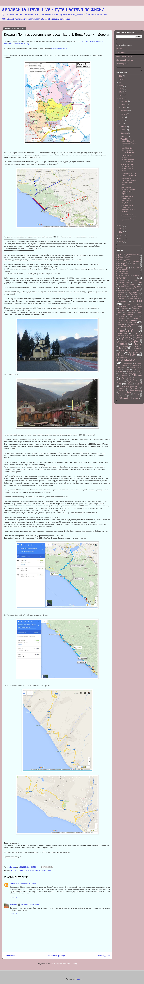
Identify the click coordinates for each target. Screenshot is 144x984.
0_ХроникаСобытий (123, 290)
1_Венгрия (120, 298)
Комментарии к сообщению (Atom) (64, 964)
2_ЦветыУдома (134, 367)
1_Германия (121, 301)
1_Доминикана (121, 306)
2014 (121, 229)
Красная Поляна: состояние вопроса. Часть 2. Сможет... (128, 209)
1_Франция (121, 344)
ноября (124, 104)
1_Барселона (134, 294)
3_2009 (126, 369)
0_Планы (134, 280)
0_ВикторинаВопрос (132, 254)
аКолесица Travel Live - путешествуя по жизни (53, 9)
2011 (121, 238)
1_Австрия (133, 293)
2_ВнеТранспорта (121, 357)
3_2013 (139, 371)
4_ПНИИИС (119, 388)
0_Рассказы (128, 284)
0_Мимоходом (121, 266)
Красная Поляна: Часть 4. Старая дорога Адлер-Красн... (127, 191)
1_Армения (119, 294)
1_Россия (134, 333)
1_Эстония (124, 350)
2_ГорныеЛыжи (45, 870)
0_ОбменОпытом (122, 273)
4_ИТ (118, 384)
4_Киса (129, 384)
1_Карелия (134, 310)
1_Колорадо (129, 312)
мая (122, 123)
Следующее (9, 955)
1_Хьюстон (138, 344)
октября (124, 107)
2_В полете (120, 355)
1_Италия (120, 310)
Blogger (78, 979)
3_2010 (135, 369)
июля (123, 117)
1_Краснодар (120, 316)
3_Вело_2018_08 (121, 375)
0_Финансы (130, 288)
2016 (121, 98)
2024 (121, 76)
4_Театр (136, 394)
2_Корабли (138, 363)
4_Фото (134, 396)
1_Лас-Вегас (120, 318)
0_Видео (119, 254)
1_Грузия (136, 304)
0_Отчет (14, 870)
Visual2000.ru (121, 53)
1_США (138, 335)
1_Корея (139, 312)
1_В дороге (134, 296)
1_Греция (127, 304)
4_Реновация (120, 390)
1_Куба (137, 316)
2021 (121, 82)
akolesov (13, 905)
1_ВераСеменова (133, 298)
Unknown (14, 884)
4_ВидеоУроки (133, 382)
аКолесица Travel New (59, 19)
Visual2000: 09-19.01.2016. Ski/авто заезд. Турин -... (128, 142)
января (124, 136)
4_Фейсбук (120, 396)
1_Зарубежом (136, 307)
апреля (124, 127)
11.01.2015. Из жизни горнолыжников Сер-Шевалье (127, 158)
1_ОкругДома (133, 325)
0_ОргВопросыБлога (122, 275)
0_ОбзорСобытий (122, 271)
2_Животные (128, 363)
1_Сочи (129, 335)
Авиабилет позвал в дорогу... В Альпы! (128, 174)
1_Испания (135, 308)
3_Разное (122, 380)
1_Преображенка (124, 331)
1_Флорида (133, 342)
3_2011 (119, 371)
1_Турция (138, 337)
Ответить (13, 897)
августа (124, 114)
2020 (121, 86)
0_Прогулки (137, 282)
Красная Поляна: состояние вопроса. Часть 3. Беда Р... (128, 200)
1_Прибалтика (121, 333)
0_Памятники (120, 280)
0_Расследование (122, 286)
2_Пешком (123, 365)
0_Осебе (136, 275)
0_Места (135, 264)
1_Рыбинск (120, 335)
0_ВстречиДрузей (123, 260)
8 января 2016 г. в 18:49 (30, 905)
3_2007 (118, 369)
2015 (121, 226)
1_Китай (119, 312)
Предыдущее (104, 955)
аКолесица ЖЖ (122, 64)
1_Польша (119, 329)
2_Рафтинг (120, 367)
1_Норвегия (120, 324)
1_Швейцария (136, 348)
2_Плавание (135, 365)
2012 (121, 235)
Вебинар (135, 398)
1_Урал (135, 340)
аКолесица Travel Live (124, 56)
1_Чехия (136, 346)
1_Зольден (124, 308)
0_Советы (138, 287)
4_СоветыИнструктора (123, 394)
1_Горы (20, 870)
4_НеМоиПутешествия (129, 386)
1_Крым (129, 316)
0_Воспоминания (122, 258)
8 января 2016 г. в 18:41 (27, 884)
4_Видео (119, 382)
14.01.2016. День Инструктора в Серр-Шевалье (127, 150)
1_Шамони (121, 348)
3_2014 (121, 373)
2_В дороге (133, 353)
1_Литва (119, 320)
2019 (121, 89)
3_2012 (129, 371)
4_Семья (128, 392)
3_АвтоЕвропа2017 (133, 373)
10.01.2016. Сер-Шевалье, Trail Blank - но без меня (126, 167)
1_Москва (131, 322)
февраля (124, 133)
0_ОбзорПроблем (122, 269)
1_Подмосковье (123, 327)
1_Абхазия (120, 292)
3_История (137, 375)
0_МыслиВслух (122, 268)
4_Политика (132, 388)
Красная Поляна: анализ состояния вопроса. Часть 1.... (128, 218)
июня (123, 120)
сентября (124, 111)
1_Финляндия (121, 342)
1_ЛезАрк (134, 318)
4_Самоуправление (135, 390)
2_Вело (133, 355)
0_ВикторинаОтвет (123, 256)
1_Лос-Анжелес (132, 320)
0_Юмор (136, 290)
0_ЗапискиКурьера (122, 262)
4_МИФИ (138, 384)
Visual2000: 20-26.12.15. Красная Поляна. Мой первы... (128, 181)
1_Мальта (119, 322)
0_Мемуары (120, 264)
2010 (121, 242)
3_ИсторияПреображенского (132, 378)
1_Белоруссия (121, 296)
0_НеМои (136, 267)
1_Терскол (125, 337)
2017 (121, 95)
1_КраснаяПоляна (31, 870)
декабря (124, 101)
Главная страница (56, 955)
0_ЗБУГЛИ (135, 262)
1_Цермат (124, 346)
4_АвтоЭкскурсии (134, 380)
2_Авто (119, 352)
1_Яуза (135, 350)
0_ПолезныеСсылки (122, 282)
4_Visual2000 (122, 398)
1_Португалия (133, 329)
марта (123, 130)
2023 (121, 79)
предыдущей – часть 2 (59, 48)
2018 (121, 92)
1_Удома (123, 340)
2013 (121, 232)
